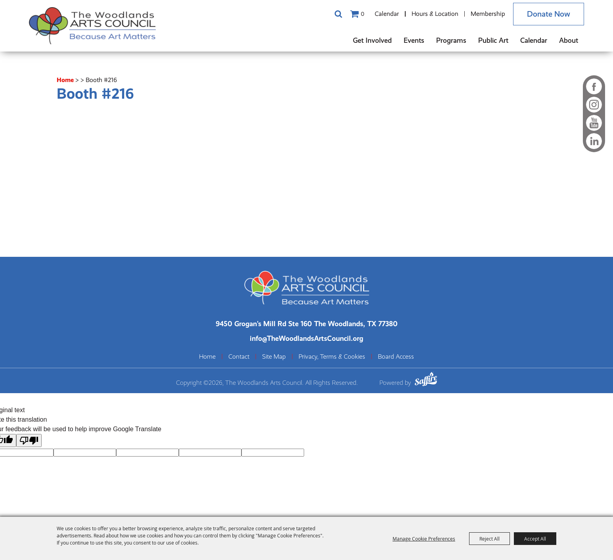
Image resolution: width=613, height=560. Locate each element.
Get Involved (372, 40)
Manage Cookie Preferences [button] (424, 538)
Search (338, 14)
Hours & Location (435, 13)
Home (65, 80)
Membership (488, 13)
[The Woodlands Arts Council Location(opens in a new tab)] (307, 323)
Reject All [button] (489, 538)
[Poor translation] (29, 440)
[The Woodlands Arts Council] (92, 26)
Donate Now (548, 14)
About (568, 40)
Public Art (493, 40)
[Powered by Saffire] (426, 380)
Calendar (387, 13)
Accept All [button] (535, 538)
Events (414, 40)
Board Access (396, 356)
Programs (451, 40)
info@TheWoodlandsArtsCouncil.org (306, 338)
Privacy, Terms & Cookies (332, 356)
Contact (238, 356)
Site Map (274, 356)
